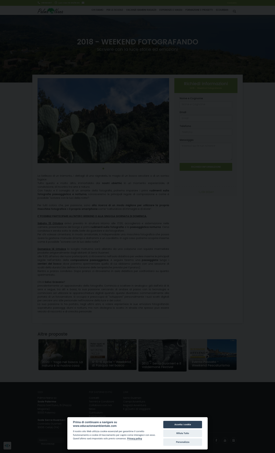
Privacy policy (134, 438)
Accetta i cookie (182, 424)
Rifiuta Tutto (182, 433)
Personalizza (182, 442)
